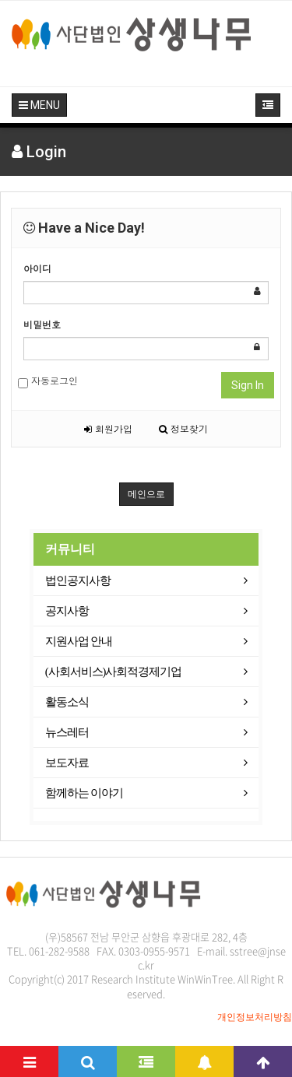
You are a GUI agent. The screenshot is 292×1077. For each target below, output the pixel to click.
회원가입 (108, 428)
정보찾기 (183, 428)
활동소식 (67, 702)
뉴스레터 (67, 732)
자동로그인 (48, 381)
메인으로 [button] (146, 494)
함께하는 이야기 (84, 793)
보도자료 (67, 762)
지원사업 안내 (79, 641)
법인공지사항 (78, 580)
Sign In (247, 385)
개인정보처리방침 (254, 1017)
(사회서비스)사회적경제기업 (113, 671)
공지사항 (67, 611)
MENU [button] (39, 105)
